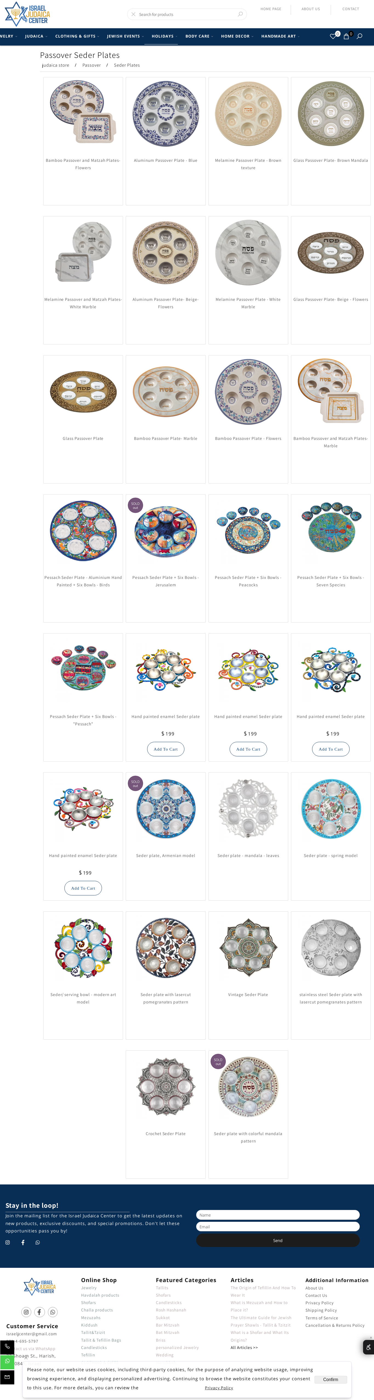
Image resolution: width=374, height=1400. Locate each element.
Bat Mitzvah (167, 1332)
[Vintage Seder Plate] (248, 979)
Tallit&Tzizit (93, 1332)
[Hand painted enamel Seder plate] (165, 701)
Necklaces (166, 1370)
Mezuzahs (91, 1317)
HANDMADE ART (279, 36)
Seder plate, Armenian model (165, 855)
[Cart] (346, 36)
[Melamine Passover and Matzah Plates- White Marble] (83, 284)
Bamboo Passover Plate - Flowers (248, 438)
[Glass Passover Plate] (83, 423)
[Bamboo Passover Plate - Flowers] (248, 423)
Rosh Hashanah (171, 1310)
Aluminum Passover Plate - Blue (165, 160)
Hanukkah (166, 1362)
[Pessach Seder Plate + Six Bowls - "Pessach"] (83, 701)
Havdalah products (100, 1295)
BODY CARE (198, 36)
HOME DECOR (236, 36)
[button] (166, 749)
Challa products (97, 1310)
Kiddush (89, 1325)
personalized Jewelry (177, 1347)
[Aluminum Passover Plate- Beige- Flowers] (165, 284)
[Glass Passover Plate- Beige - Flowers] (331, 284)
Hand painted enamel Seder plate (166, 716)
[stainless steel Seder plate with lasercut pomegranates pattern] (331, 979)
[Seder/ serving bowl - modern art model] (83, 979)
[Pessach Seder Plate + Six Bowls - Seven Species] (331, 562)
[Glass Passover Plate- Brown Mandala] (331, 145)
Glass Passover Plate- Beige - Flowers (330, 299)
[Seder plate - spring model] (331, 840)
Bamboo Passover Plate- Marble (166, 438)
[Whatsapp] (7, 1364)
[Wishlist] (333, 36)
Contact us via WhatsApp (30, 1348)
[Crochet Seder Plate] (165, 1118)
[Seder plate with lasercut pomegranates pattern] (165, 979)
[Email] (7, 1379)
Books (87, 1377)
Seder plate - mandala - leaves (248, 855)
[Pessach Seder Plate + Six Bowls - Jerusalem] (165, 562)
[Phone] (7, 1349)
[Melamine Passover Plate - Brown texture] (248, 145)
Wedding (165, 1354)
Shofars (88, 1302)
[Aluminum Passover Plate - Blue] (165, 145)
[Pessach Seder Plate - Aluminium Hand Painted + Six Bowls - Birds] (83, 562)
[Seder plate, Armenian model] (165, 840)
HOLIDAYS (164, 36)
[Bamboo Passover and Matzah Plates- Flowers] (83, 145)
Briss (160, 1340)
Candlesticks (94, 1347)
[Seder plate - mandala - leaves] (248, 840)
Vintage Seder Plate (248, 994)
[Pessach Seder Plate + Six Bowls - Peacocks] (248, 562)
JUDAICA (35, 36)
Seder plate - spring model (331, 855)
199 (170, 734)
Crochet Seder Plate (166, 1133)
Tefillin (88, 1354)
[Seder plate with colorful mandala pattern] (248, 1118)
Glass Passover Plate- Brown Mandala (330, 160)
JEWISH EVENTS (124, 36)
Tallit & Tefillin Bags (101, 1340)
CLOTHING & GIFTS (76, 36)
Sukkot (163, 1317)
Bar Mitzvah (167, 1325)
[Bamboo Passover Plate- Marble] (165, 423)
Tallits (162, 1287)
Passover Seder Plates (79, 55)
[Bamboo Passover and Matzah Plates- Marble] (331, 423)
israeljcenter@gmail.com (31, 1333)
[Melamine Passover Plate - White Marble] (248, 284)
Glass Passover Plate (83, 438)
